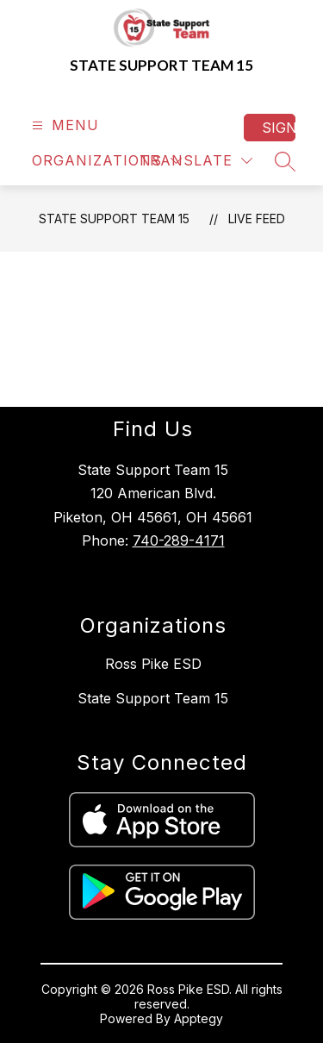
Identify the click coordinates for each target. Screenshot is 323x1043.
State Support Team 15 (114, 218)
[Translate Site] (196, 161)
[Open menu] (63, 125)
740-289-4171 (179, 540)
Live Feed (256, 218)
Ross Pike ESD (153, 663)
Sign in (278, 127)
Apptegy (198, 1018)
